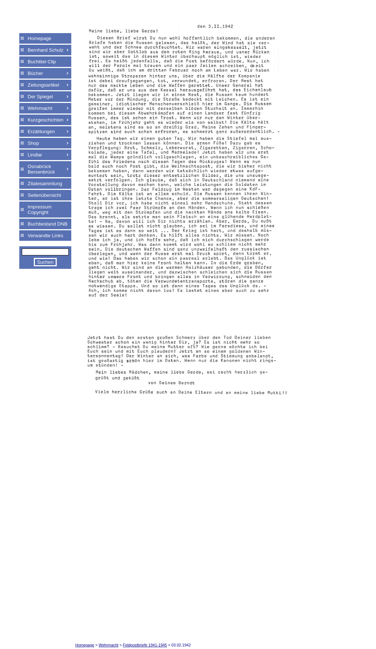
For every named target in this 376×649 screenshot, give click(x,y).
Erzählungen (41, 131)
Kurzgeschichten (46, 120)
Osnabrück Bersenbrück (41, 169)
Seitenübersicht (44, 195)
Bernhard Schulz (46, 50)
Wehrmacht (40, 108)
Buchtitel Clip (42, 61)
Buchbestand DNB (48, 224)
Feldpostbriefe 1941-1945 (145, 645)
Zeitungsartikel (43, 85)
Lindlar (35, 155)
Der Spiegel (40, 96)
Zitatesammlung (45, 183)
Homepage (39, 38)
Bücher (35, 73)
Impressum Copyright (40, 209)
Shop (33, 143)
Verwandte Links (45, 235)
